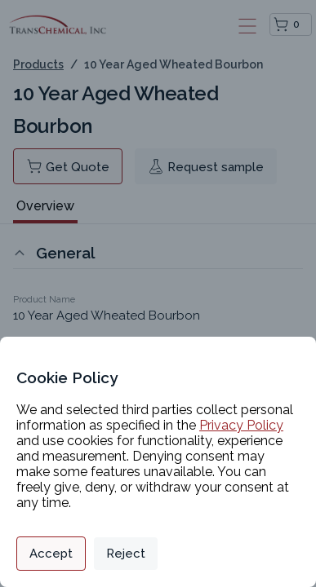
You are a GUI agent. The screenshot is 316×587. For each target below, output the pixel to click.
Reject (125, 553)
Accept (51, 553)
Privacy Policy (241, 425)
